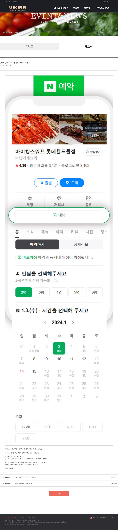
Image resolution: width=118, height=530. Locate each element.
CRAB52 (110, 517)
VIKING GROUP (61, 8)
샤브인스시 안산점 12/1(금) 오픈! (25, 477)
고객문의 (22, 518)
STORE (76, 8)
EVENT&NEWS (102, 8)
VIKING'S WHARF (99, 517)
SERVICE (87, 8)
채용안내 (16, 1)
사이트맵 (32, 518)
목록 (59, 494)
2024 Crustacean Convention (23, 483)
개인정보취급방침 (9, 518)
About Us (8, 1)
